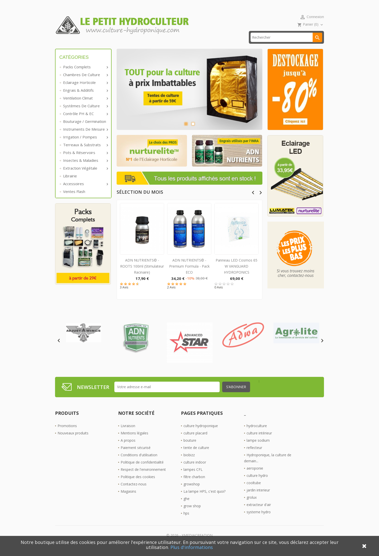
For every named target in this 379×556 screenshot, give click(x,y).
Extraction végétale (85, 176)
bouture (189, 447)
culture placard (195, 440)
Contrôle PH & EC (85, 121)
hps (186, 520)
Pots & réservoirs (85, 160)
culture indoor (194, 469)
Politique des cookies (138, 484)
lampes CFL (193, 477)
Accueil (68, 45)
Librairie (70, 183)
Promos (96, 45)
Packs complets (85, 75)
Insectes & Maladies (85, 168)
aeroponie (255, 475)
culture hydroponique (200, 433)
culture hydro (257, 483)
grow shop (192, 513)
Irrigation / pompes (85, 145)
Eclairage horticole (85, 90)
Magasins (128, 498)
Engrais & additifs (85, 98)
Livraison (128, 433)
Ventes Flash (74, 199)
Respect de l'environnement (143, 477)
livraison (125, 45)
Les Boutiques (202, 45)
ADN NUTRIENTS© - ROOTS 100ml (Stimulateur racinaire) (142, 274)
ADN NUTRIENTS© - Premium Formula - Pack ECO (189, 274)
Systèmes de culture (85, 114)
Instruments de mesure (85, 137)
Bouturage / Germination (84, 129)
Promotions (67, 433)
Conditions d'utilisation (139, 462)
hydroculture (257, 433)
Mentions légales (134, 440)
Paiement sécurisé (136, 455)
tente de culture (196, 455)
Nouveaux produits (73, 440)
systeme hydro (259, 519)
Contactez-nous (134, 491)
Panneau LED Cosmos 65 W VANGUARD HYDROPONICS (236, 274)
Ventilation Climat (85, 106)
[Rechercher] (286, 45)
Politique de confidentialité (142, 469)
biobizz (189, 462)
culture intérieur (259, 440)
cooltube (254, 490)
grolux (252, 504)
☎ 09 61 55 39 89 (161, 45)
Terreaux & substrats (85, 152)
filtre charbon (194, 484)
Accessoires (85, 191)
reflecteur (254, 455)
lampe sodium (258, 447)
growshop (191, 491)
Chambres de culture (85, 82)
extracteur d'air (259, 512)
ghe (186, 506)
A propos (128, 447)
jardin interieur (258, 497)
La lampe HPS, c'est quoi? (204, 498)
